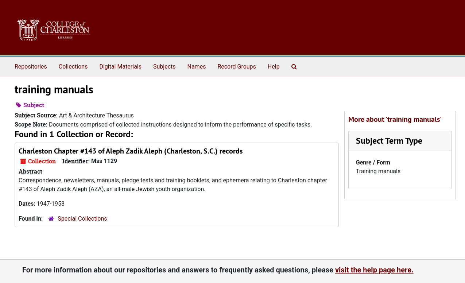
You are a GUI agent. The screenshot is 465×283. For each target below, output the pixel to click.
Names (196, 66)
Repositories (31, 66)
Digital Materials (120, 66)
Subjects (164, 66)
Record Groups (236, 66)
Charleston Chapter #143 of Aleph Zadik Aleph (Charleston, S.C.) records (131, 151)
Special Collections (82, 218)
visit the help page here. (374, 269)
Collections (73, 66)
